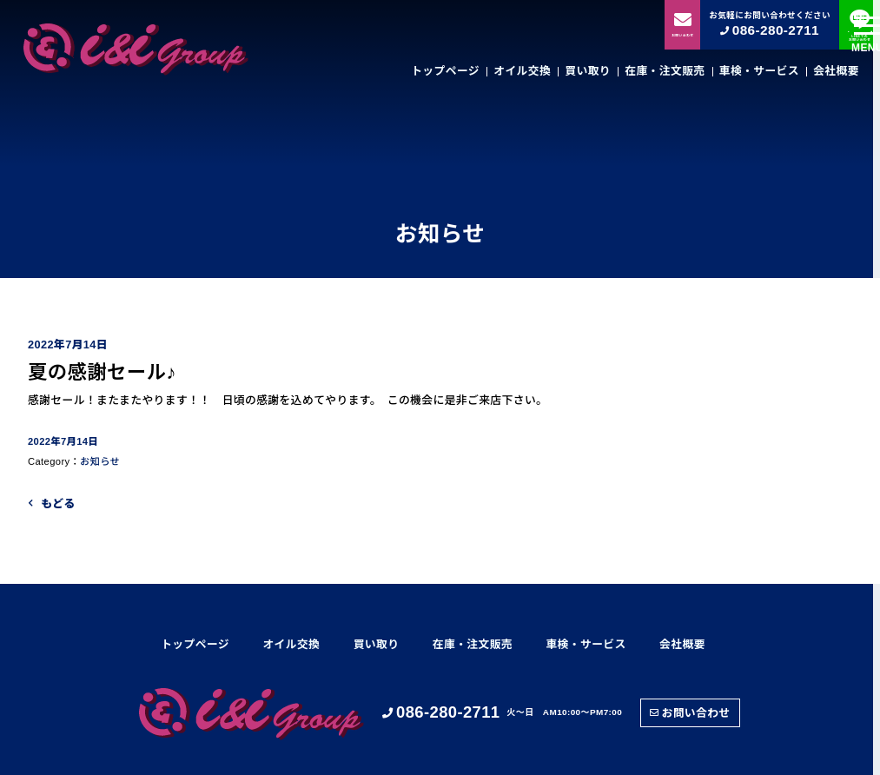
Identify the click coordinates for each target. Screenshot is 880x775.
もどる (58, 503)
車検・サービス (759, 70)
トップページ (445, 70)
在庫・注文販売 (665, 70)
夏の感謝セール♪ (102, 372)
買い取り (588, 70)
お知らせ (100, 461)
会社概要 (836, 70)
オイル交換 (522, 70)
